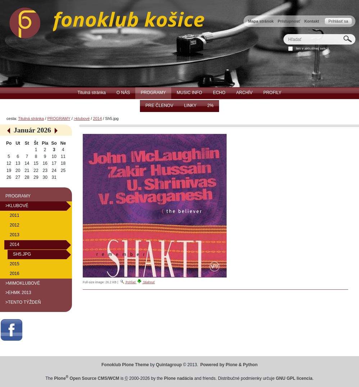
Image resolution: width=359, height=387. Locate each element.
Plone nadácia (178, 378)
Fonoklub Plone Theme (125, 364)
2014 (97, 118)
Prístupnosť (289, 21)
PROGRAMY (58, 118)
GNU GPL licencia (294, 378)
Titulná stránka (31, 118)
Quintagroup (169, 364)
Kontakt (311, 21)
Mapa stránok (261, 21)
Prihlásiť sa (338, 21)
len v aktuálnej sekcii (312, 48)
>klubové (82, 118)
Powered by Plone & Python (229, 364)
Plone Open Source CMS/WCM (86, 378)
